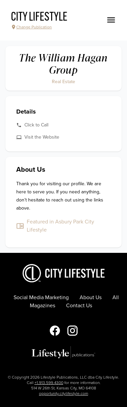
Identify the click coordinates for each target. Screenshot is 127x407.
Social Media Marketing (41, 297)
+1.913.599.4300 (49, 382)
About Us (91, 297)
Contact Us (79, 305)
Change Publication (31, 27)
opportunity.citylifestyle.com (63, 393)
